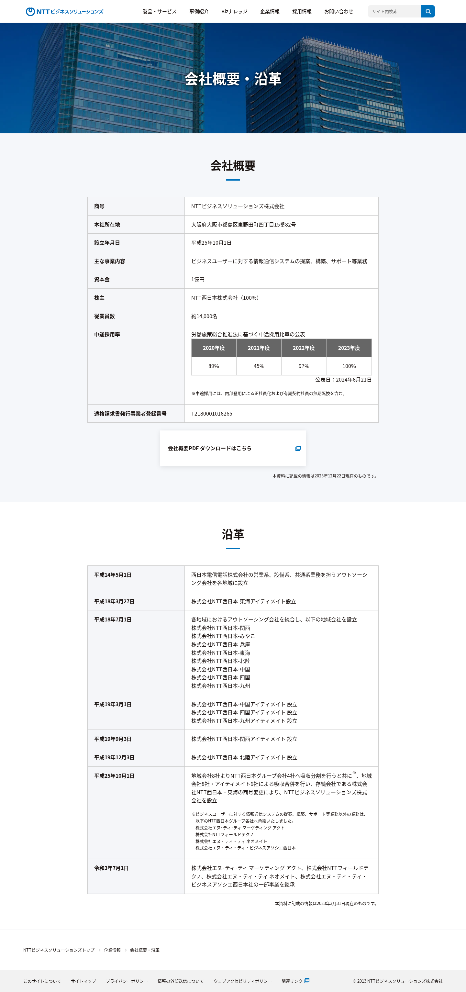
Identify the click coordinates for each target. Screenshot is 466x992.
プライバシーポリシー (127, 981)
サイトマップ (83, 981)
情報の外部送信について (181, 981)
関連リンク (292, 981)
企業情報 (270, 11)
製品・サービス (160, 11)
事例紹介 (199, 11)
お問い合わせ (338, 11)
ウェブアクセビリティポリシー (243, 981)
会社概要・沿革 (145, 950)
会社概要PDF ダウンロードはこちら (210, 448)
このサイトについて (42, 981)
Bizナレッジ (234, 11)
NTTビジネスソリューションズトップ (58, 950)
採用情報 (302, 11)
